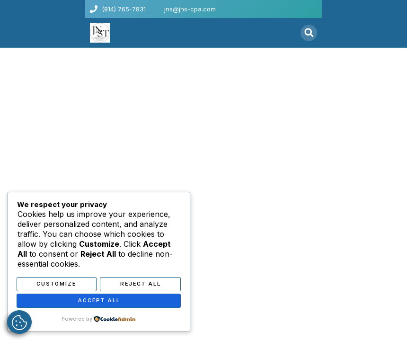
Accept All (98, 301)
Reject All (140, 285)
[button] (287, 32)
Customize (56, 285)
